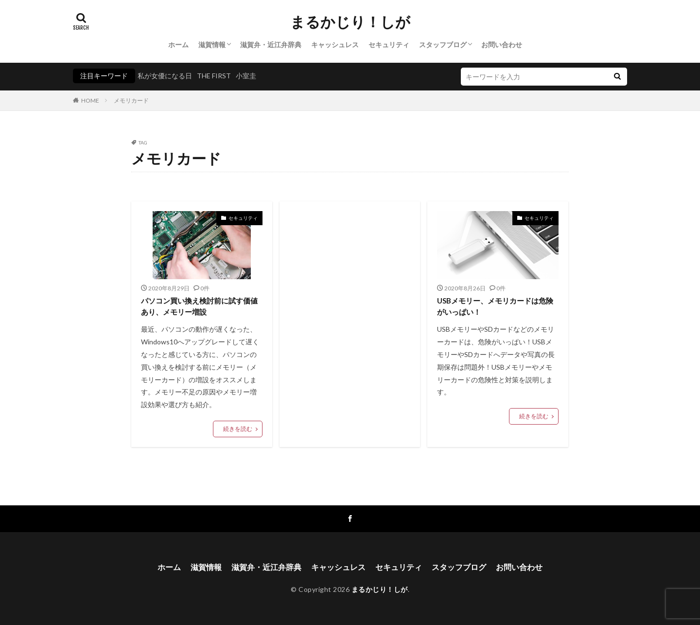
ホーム (178, 44)
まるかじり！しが (350, 22)
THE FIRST (214, 75)
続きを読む (237, 428)
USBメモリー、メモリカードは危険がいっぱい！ (495, 306)
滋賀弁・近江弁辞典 (270, 44)
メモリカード (131, 100)
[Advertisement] (350, 291)
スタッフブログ (443, 44)
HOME (90, 100)
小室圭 (246, 75)
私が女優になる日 (165, 75)
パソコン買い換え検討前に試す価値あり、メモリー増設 (199, 306)
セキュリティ (388, 44)
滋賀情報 (212, 44)
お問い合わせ (501, 44)
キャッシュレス (335, 44)
